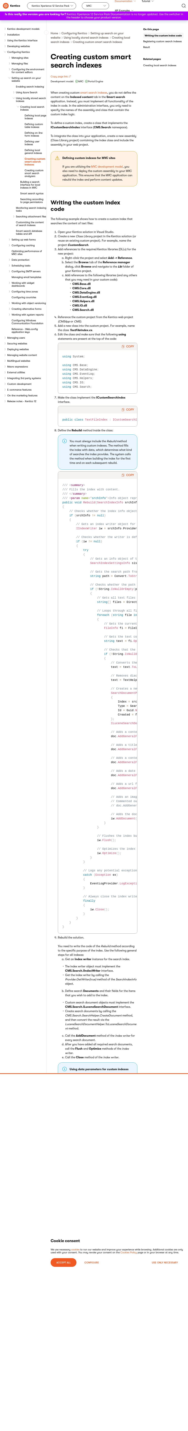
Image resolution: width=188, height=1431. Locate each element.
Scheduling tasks (21, 265)
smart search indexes (93, 92)
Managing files (20, 63)
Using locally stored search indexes (31, 99)
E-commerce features (19, 389)
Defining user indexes (32, 143)
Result (146, 47)
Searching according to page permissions (31, 201)
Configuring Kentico (18, 52)
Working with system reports (28, 314)
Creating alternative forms (26, 308)
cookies (75, 1249)
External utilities (16, 372)
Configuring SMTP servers (26, 271)
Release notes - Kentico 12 (21, 401)
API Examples (124, 10)
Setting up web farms (24, 239)
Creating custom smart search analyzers (34, 173)
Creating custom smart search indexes (35, 161)
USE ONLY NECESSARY (165, 1262)
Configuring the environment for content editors (28, 71)
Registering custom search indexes (162, 41)
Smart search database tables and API (29, 232)
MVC (89, 5)
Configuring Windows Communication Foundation (27, 322)
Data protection (20, 259)
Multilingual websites (18, 360)
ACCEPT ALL (63, 1262)
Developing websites (18, 46)
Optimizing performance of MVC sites (27, 252)
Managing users (16, 337)
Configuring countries (24, 297)
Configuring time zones (25, 291)
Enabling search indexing (30, 86)
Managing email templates (26, 277)
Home (54, 33)
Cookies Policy (128, 1252)
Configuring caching (23, 245)
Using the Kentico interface (22, 40)
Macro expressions (17, 366)
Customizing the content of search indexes (30, 224)
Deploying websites (18, 349)
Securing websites (17, 343)
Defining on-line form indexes (33, 134)
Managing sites (20, 57)
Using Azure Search (26, 92)
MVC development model (107, 166)
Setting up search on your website (26, 79)
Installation (13, 34)
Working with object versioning (29, 303)
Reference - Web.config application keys (25, 330)
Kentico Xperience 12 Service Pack (50, 5)
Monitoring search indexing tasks (31, 209)
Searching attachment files (31, 216)
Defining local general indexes (33, 151)
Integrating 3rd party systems (24, 378)
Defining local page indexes (35, 117)
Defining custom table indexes (34, 125)
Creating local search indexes (32, 108)
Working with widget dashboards (23, 284)
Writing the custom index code (163, 35)
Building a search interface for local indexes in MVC (30, 184)
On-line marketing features (22, 395)
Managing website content (22, 355)
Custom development (19, 383)
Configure (91, 1262)
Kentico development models (23, 28)
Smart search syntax (32, 193)
